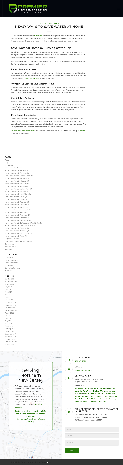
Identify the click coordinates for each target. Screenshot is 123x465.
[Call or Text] (69, 360)
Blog (6, 163)
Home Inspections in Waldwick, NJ (17, 228)
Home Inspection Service (14, 168)
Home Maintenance (11, 263)
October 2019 (10, 339)
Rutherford (83, 399)
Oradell (91, 396)
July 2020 (8, 316)
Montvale (78, 391)
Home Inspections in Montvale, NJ (17, 191)
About (7, 160)
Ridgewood (79, 388)
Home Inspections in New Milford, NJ (18, 194)
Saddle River (93, 399)
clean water (38, 36)
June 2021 (8, 289)
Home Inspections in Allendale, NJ (17, 171)
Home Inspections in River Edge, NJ (17, 212)
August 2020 (9, 313)
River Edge (108, 396)
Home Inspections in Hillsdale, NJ (17, 181)
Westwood (104, 391)
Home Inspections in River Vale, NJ (17, 215)
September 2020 (11, 310)
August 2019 (9, 344)
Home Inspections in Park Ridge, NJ (17, 205)
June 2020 (8, 318)
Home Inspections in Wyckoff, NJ (16, 236)
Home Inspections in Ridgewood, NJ (17, 210)
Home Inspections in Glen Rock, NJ (17, 178)
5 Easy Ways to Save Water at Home (49, 27)
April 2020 (8, 323)
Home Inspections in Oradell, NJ (16, 199)
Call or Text (82, 358)
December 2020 (10, 303)
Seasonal (8, 271)
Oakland (85, 396)
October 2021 (10, 279)
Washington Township (108, 399)
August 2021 (9, 284)
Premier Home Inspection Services (23, 131)
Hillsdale (96, 391)
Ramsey (112, 388)
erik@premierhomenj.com (83, 370)
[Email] (69, 369)
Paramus (99, 396)
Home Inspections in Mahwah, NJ (16, 186)
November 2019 (10, 337)
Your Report (9, 249)
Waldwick (93, 402)
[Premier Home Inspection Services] (27, 8)
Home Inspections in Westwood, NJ (17, 231)
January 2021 (9, 300)
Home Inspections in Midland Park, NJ (18, 189)
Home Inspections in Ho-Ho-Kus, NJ (17, 184)
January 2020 (9, 331)
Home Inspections (11, 260)
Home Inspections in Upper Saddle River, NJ (20, 226)
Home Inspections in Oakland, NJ (16, 197)
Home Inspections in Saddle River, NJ (18, 220)
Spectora (49, 462)
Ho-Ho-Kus (99, 394)
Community (42, 23)
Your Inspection (10, 246)
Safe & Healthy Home (12, 268)
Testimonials (9, 244)
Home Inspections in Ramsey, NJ (16, 207)
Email (78, 367)
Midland (108, 394)
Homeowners (54, 23)
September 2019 (11, 342)
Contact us (81, 131)
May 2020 (8, 321)
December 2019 (10, 334)
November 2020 (10, 305)
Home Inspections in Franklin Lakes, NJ (19, 176)
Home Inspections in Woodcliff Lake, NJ (19, 233)
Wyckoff (87, 388)
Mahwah (95, 388)
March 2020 (9, 326)
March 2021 (9, 297)
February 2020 (10, 329)
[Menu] (118, 8)
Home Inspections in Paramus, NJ (17, 202)
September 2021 (11, 281)
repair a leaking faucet (31, 78)
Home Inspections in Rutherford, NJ (17, 218)
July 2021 (8, 287)
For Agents (9, 165)
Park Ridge (87, 391)
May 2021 (8, 292)
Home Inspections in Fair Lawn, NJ (17, 173)
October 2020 (10, 308)
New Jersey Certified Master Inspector (18, 241)
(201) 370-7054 (80, 361)
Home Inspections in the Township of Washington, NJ (23, 223)
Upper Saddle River (82, 402)
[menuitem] (118, 8)
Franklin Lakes (88, 394)
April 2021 (8, 295)
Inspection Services (12, 239)
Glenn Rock (103, 388)
